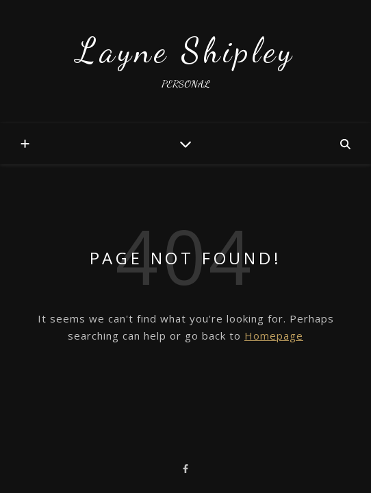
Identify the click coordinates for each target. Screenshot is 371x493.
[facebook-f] (185, 468)
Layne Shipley (186, 51)
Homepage (273, 335)
